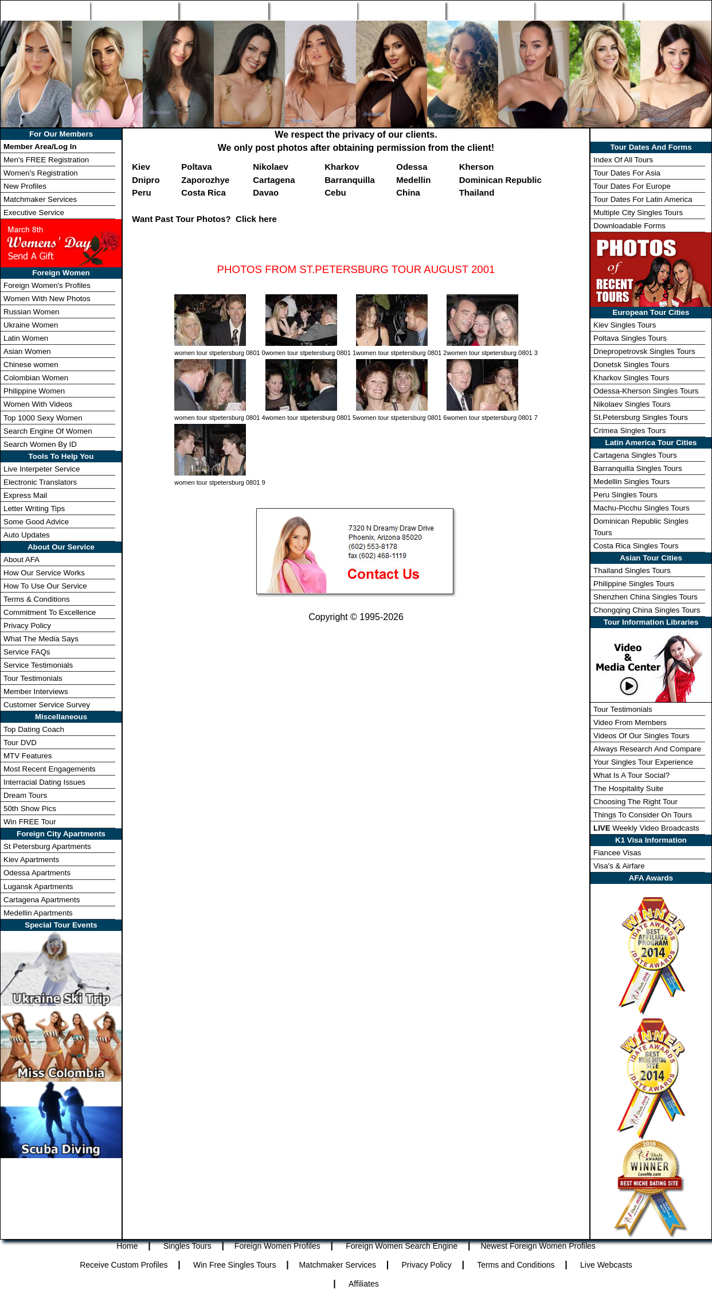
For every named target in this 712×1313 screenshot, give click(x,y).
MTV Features (27, 755)
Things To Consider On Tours (642, 815)
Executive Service (33, 212)
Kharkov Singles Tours (631, 377)
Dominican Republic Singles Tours (640, 526)
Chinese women (30, 364)
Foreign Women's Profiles (47, 285)
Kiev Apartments (31, 859)
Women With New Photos (47, 298)
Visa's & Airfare (619, 866)
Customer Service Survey (46, 704)
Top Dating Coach (33, 729)
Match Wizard (489, 10)
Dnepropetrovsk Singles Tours (644, 351)
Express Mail (25, 495)
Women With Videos (37, 404)
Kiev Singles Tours (624, 325)
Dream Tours (25, 795)
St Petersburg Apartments (47, 846)
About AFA (21, 559)
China (408, 192)
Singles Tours (133, 10)
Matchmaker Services (40, 199)
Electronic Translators (40, 482)
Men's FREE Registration (46, 159)
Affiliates (364, 1283)
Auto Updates (26, 535)
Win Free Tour (578, 10)
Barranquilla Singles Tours (637, 468)
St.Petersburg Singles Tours (640, 417)
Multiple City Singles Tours (638, 212)
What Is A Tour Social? (631, 775)
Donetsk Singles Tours (631, 364)
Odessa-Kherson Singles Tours (645, 391)
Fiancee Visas (617, 852)
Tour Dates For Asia (626, 173)
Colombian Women (35, 377)
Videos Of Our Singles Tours (641, 735)
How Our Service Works (44, 572)
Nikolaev (270, 167)
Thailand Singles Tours (632, 570)
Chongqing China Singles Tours (646, 610)
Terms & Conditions (36, 599)
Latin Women (25, 338)
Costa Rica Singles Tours (636, 545)
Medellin (413, 180)
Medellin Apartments (38, 913)
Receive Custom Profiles (123, 1264)
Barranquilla (349, 180)
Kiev (141, 167)
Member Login (667, 10)
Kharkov (341, 167)
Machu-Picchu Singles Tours (641, 508)
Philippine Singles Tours (633, 583)
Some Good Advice (36, 521)
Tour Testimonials (32, 678)
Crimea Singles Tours (629, 430)
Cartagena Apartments (41, 899)
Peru (141, 192)
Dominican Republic (500, 180)
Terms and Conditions (515, 1264)
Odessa (411, 167)
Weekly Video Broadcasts (646, 828)
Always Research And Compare (647, 749)
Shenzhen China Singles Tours (645, 597)
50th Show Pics (29, 808)
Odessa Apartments (37, 872)
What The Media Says (41, 638)
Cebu (335, 192)
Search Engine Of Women (47, 431)
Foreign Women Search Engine (401, 1245)
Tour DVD (20, 742)
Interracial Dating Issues (44, 782)
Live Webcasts (606, 1264)
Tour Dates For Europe (632, 186)
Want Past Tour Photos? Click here (204, 219)
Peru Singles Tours (625, 494)
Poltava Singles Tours (630, 338)
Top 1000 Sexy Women (43, 418)
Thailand (477, 192)
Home (45, 10)
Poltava (196, 167)
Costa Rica (203, 192)
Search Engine (312, 10)
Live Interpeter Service (41, 469)
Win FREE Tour (29, 821)
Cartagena (274, 180)
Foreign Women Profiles (223, 10)
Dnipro (145, 180)
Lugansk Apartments (38, 886)
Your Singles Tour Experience (643, 762)
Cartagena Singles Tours (635, 455)
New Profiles (401, 10)
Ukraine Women (30, 325)
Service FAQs (26, 652)
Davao (266, 192)
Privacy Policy (27, 625)
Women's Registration (40, 173)
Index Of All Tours (623, 159)
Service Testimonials (38, 665)
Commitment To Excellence (49, 612)
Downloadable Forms (629, 225)
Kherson (476, 167)
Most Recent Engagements (49, 769)
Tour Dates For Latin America (643, 199)
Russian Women (31, 311)
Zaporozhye (205, 180)
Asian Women (27, 351)
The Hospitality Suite (628, 788)
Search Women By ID (40, 444)
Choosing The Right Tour (635, 801)
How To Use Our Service (45, 586)
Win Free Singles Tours (234, 1264)
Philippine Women (34, 391)
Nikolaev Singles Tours (632, 404)
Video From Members (630, 722)
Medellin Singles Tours (631, 481)
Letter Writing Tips (34, 508)
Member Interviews (35, 691)
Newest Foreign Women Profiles (537, 1245)
